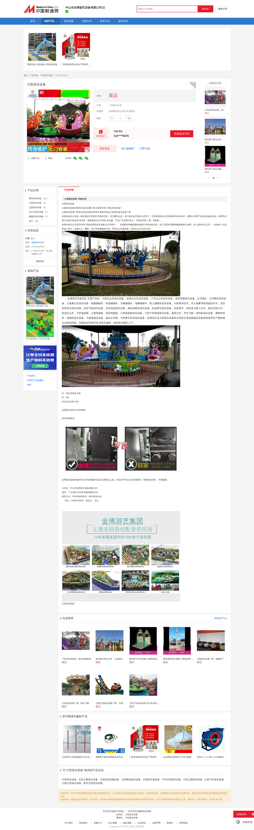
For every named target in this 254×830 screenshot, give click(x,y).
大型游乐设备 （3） (38, 203)
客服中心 (98, 823)
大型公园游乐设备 (192, 779)
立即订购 (145, 148)
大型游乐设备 (46, 75)
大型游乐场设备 (151, 779)
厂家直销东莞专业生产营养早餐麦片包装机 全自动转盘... (155, 757)
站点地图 (112, 823)
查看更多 (40, 261)
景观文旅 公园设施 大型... (38, 306)
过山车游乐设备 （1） (39, 212)
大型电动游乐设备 (131, 779)
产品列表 (34, 75)
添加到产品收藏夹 (35, 380)
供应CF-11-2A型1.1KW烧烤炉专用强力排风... (217, 757)
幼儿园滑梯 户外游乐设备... (38, 339)
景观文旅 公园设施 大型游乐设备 (42, 64)
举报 (48, 158)
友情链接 (183, 823)
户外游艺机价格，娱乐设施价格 (219, 110)
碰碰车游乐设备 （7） (39, 216)
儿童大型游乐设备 (71, 783)
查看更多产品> (221, 618)
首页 (26, 75)
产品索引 (31, 376)
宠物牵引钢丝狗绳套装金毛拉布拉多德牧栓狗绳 (117, 757)
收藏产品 (33, 158)
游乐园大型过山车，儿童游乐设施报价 (222, 139)
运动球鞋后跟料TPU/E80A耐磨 (177, 757)
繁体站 (170, 823)
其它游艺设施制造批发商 (139, 811)
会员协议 (142, 823)
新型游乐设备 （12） (38, 198)
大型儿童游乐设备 (88, 779)
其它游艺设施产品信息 (113, 811)
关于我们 (69, 823)
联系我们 (83, 823)
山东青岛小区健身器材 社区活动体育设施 (81, 757)
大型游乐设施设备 (109, 779)
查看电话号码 (182, 133)
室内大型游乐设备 (93, 783)
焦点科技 (131, 826)
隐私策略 (127, 823)
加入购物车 (127, 148)
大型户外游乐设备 (214, 779)
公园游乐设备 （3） (38, 207)
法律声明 (156, 823)
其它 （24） (34, 221)
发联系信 (104, 148)
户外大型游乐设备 (171, 779)
